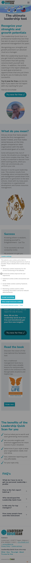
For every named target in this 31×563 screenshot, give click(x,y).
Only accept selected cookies (9, 305)
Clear (21, 305)
